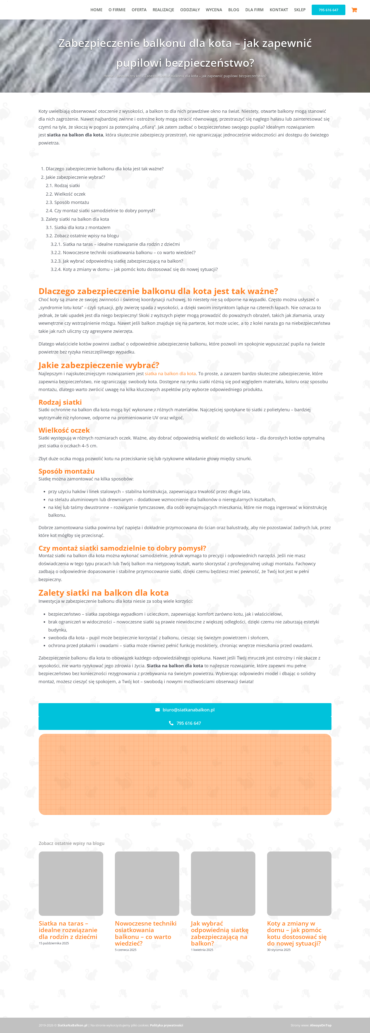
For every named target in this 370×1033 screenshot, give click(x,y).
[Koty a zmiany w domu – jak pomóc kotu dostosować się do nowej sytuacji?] (299, 854)
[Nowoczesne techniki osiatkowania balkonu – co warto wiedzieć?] (147, 854)
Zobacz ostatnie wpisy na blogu (86, 236)
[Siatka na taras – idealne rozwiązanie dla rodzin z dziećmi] (71, 854)
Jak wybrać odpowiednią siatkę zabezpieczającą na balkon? (220, 933)
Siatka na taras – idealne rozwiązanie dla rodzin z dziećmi (68, 930)
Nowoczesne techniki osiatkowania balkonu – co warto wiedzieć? (146, 933)
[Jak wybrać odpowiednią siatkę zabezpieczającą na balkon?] (223, 854)
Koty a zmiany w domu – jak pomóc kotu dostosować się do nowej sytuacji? (297, 933)
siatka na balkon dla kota (170, 373)
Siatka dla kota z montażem (82, 227)
